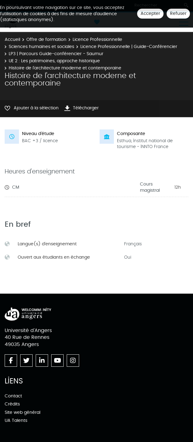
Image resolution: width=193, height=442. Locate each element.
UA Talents (16, 420)
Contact (13, 396)
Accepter (150, 13)
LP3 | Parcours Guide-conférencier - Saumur (56, 53)
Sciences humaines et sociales (41, 46)
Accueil (12, 39)
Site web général (22, 412)
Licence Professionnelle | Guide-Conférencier (128, 46)
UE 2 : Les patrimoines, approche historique (54, 61)
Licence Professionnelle (97, 39)
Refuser (178, 13)
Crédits (12, 404)
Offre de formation (46, 39)
